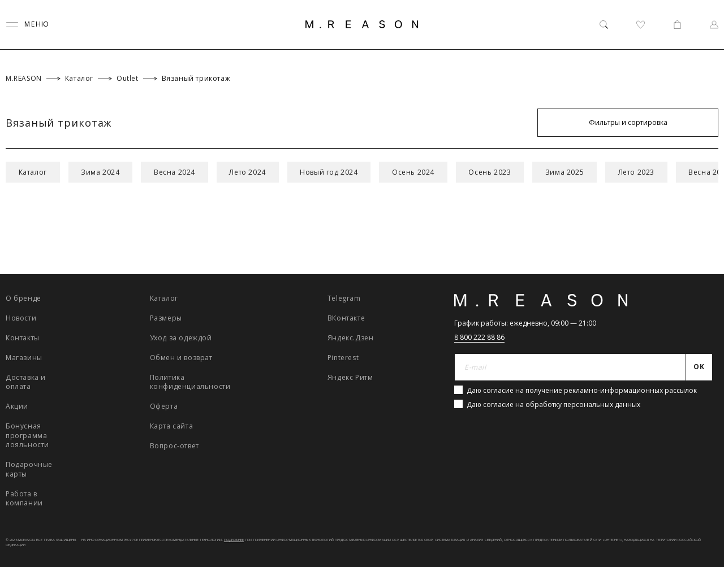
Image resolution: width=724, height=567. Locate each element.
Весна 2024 (178, 172)
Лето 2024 (253, 172)
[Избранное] (640, 24)
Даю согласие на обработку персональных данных (553, 404)
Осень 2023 (499, 172)
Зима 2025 (575, 172)
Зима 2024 (102, 172)
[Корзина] (677, 24)
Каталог (33, 172)
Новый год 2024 (335, 172)
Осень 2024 (421, 172)
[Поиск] (604, 24)
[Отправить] (699, 367)
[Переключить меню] (28, 24)
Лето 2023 (649, 172)
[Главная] (362, 24)
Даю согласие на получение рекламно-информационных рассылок (582, 390)
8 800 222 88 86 (479, 337)
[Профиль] (714, 24)
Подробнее (234, 540)
